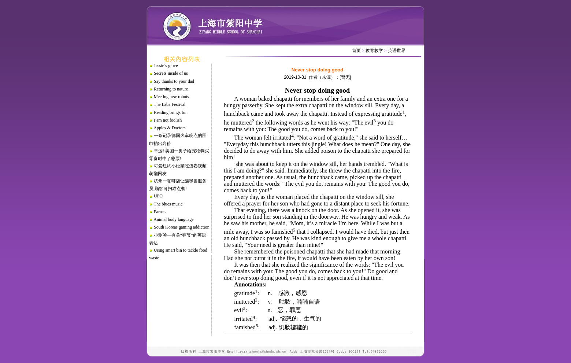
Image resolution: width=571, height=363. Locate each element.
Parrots (160, 211)
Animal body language (173, 219)
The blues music (168, 204)
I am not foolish (168, 120)
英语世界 (396, 50)
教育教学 (374, 50)
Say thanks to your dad (174, 81)
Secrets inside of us (171, 73)
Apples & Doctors (169, 127)
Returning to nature (171, 89)
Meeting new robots (171, 96)
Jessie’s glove (166, 65)
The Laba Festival (170, 104)
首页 (356, 50)
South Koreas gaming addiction (182, 227)
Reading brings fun (171, 112)
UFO (158, 196)
